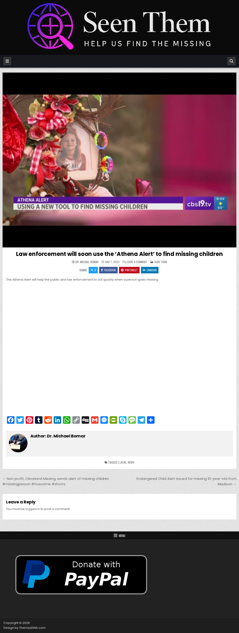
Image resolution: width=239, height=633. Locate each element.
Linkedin (150, 270)
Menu (122, 535)
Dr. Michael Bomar (86, 262)
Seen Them (160, 262)
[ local (122, 462)
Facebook (108, 270)
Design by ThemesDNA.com (25, 628)
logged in (32, 509)
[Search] (231, 61)
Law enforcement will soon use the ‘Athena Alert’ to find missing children (119, 254)
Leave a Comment (137, 262)
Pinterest (129, 270)
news (131, 462)
